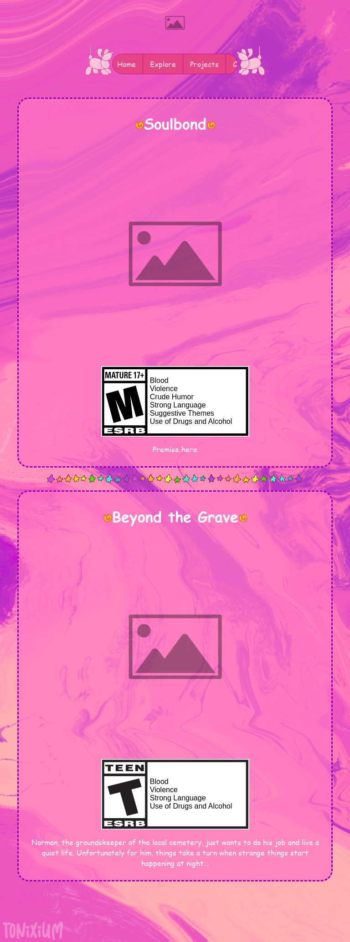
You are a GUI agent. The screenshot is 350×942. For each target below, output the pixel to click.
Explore (163, 64)
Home (126, 64)
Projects (204, 64)
